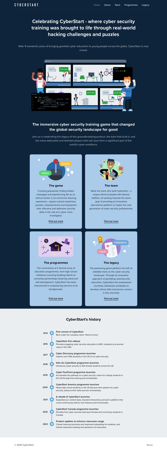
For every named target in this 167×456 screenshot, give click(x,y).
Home (97, 5)
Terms (150, 445)
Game (107, 5)
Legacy (145, 5)
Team (117, 5)
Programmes (131, 5)
